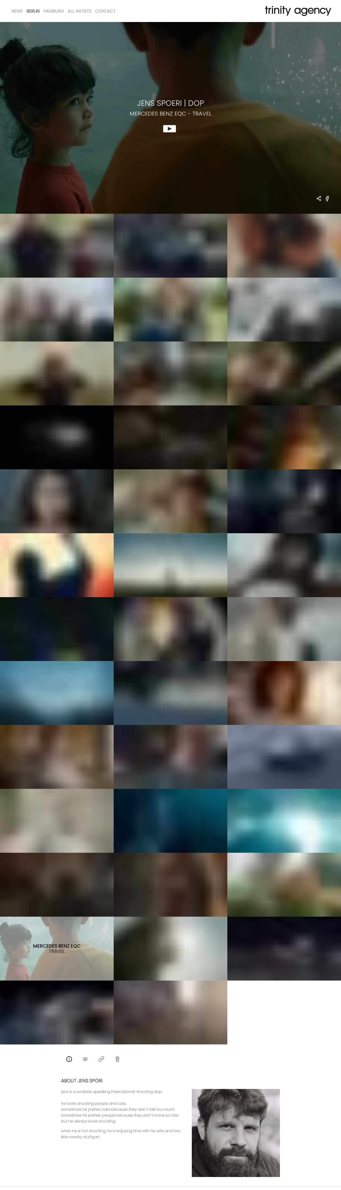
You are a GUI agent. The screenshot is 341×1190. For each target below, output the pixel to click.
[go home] (297, 11)
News (17, 11)
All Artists (79, 11)
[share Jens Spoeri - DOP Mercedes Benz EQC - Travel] (319, 199)
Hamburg (53, 11)
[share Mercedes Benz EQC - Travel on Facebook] (327, 201)
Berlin (33, 11)
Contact (105, 11)
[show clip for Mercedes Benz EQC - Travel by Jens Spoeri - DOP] (170, 118)
